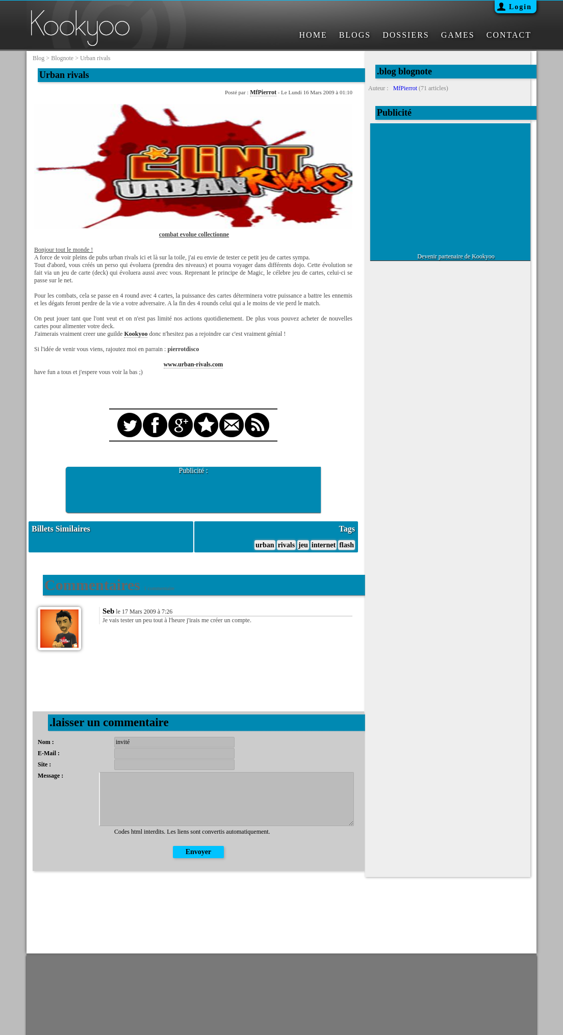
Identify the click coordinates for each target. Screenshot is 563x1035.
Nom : (46, 742)
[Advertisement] (193, 490)
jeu (303, 545)
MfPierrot (263, 92)
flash (346, 545)
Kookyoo (135, 333)
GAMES (458, 35)
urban (264, 545)
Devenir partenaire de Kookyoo (456, 256)
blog (38, 58)
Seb (108, 611)
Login (520, 7)
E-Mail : (49, 753)
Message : (50, 775)
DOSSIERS (405, 35)
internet (324, 545)
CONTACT (509, 35)
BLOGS (355, 35)
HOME (313, 35)
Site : (44, 764)
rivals (286, 545)
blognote (62, 58)
